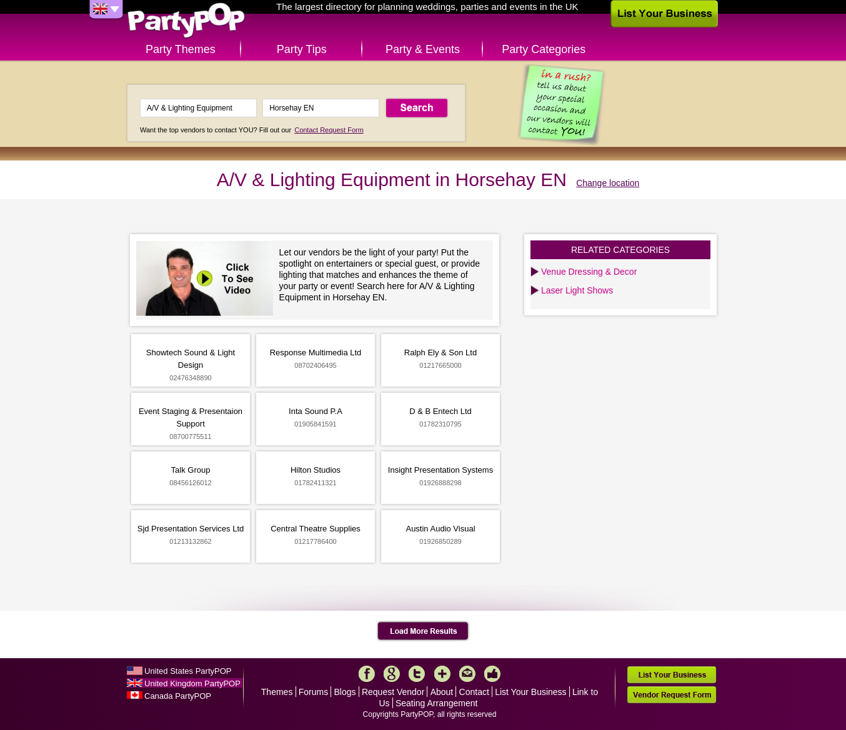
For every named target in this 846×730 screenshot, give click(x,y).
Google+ (392, 674)
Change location (607, 183)
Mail (467, 674)
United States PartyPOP (187, 671)
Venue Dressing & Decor (589, 272)
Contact (474, 692)
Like (492, 674)
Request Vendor (393, 692)
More (442, 674)
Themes (277, 692)
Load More (423, 631)
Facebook (367, 674)
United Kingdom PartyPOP (192, 683)
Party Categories (543, 49)
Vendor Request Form (672, 695)
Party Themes (181, 49)
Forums (313, 692)
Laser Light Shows (577, 290)
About (442, 692)
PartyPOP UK (186, 20)
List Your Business (530, 692)
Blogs (345, 692)
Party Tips (302, 49)
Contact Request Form (329, 130)
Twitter (417, 674)
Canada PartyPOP (177, 696)
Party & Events (423, 49)
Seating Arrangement (437, 703)
